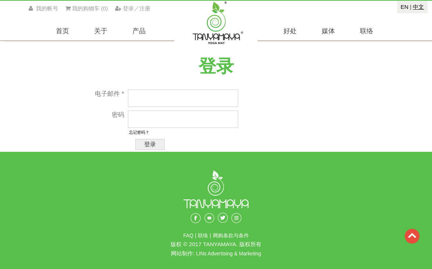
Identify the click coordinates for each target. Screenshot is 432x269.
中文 (418, 7)
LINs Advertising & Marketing (228, 253)
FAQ (188, 235)
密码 (118, 114)
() (86, 8)
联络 (204, 235)
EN (404, 7)
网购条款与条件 (231, 235)
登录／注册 (132, 8)
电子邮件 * (109, 93)
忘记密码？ (139, 132)
